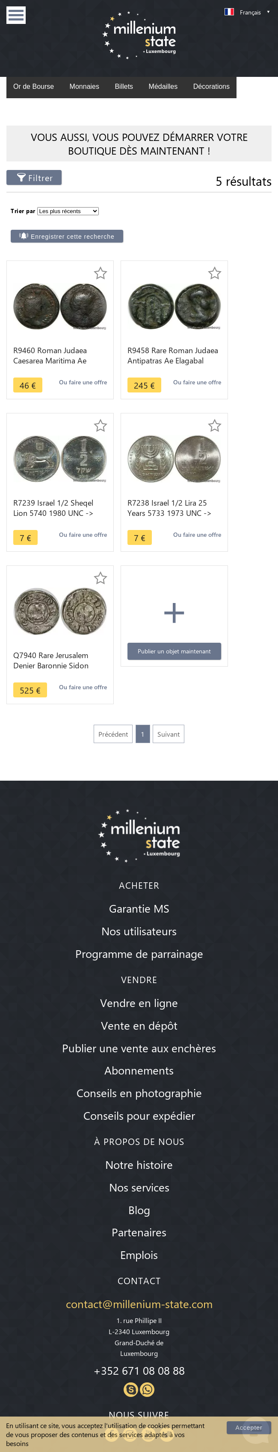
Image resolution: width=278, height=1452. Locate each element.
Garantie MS (139, 759)
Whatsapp (147, 1241)
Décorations (211, 86)
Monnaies (84, 86)
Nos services (139, 1038)
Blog (139, 1061)
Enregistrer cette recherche (205, 216)
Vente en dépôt (139, 876)
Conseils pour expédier (139, 966)
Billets (124, 86)
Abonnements (139, 921)
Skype (131, 1241)
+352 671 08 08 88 (139, 1222)
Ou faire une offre (37, 382)
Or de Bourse (33, 86)
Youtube (148, 1286)
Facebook (111, 1286)
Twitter (167, 1286)
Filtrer (40, 177)
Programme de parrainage (139, 804)
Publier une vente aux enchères (139, 899)
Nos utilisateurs (139, 782)
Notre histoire (139, 1015)
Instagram (130, 1286)
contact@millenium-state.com (139, 1155)
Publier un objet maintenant (229, 495)
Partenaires (139, 1083)
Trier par (23, 209)
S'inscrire (247, 1347)
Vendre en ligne (139, 853)
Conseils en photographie (139, 944)
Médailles (163, 86)
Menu (16, 15)
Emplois (139, 1106)
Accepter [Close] (249, 1427)
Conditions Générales (139, 1395)
